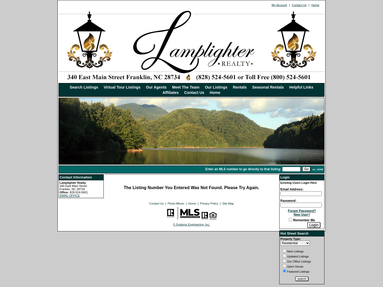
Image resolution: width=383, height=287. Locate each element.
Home (315, 5)
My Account (279, 5)
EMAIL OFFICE (70, 195)
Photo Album (176, 203)
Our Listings (216, 87)
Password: (288, 201)
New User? (302, 215)
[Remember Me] (290, 219)
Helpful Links (301, 87)
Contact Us (299, 5)
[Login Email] (301, 193)
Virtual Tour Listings (122, 87)
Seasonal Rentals (268, 87)
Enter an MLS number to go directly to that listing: (243, 169)
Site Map (228, 203)
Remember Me (302, 220)
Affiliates (171, 92)
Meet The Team (185, 87)
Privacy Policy (209, 203)
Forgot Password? (302, 211)
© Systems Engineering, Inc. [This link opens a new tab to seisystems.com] (191, 224)
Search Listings (84, 87)
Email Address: (291, 189)
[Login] (313, 225)
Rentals (240, 87)
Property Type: (290, 238)
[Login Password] (301, 205)
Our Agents (156, 87)
